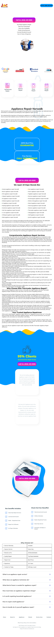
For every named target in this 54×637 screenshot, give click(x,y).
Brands (30, 617)
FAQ (19, 622)
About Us (12, 617)
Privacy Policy (23, 622)
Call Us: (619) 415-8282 (47, 5)
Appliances (21, 617)
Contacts (49, 617)
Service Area (39, 617)
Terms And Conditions (31, 622)
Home (4, 617)
